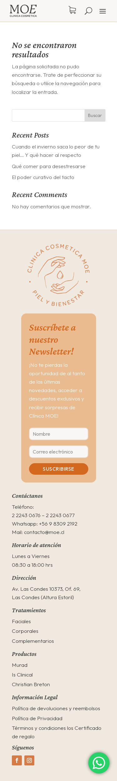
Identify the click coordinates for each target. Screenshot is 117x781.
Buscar (95, 115)
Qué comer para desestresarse (48, 166)
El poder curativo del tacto (43, 177)
